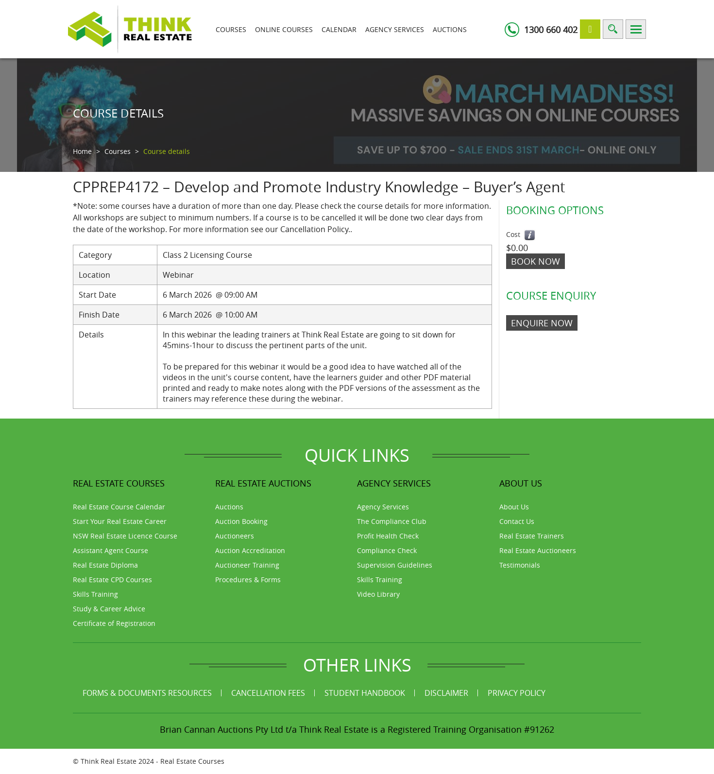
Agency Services (394, 29)
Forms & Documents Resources (147, 693)
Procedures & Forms (248, 579)
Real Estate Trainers (531, 535)
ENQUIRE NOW (542, 323)
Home (82, 151)
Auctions (450, 29)
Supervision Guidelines (394, 565)
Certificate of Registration (114, 623)
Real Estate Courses (192, 761)
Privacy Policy (516, 693)
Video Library (378, 594)
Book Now (535, 261)
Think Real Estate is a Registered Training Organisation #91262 (426, 729)
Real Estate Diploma (105, 565)
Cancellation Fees (268, 693)
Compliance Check (387, 550)
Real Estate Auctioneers (537, 550)
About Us (514, 506)
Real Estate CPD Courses (112, 579)
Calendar (339, 29)
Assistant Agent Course (110, 550)
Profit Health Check (388, 535)
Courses (231, 29)
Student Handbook (364, 693)
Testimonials (519, 565)
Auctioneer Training (247, 565)
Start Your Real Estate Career (120, 521)
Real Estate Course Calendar (119, 506)
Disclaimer (446, 693)
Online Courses (284, 29)
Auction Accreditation (250, 550)
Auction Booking (241, 521)
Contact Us (516, 521)
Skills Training (95, 594)
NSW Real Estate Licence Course (125, 535)
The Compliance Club (391, 521)
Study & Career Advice (109, 608)
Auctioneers (234, 535)
